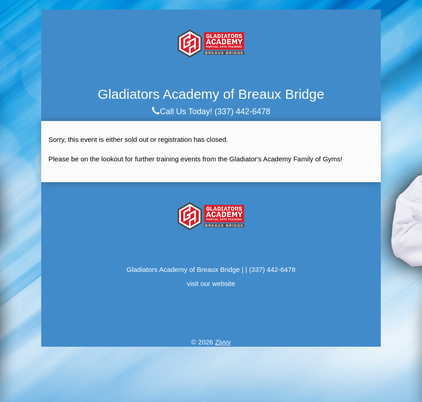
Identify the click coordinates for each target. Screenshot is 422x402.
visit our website (211, 283)
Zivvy (223, 342)
